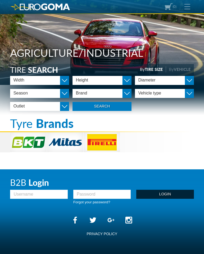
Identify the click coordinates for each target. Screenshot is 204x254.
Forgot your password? (91, 202)
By (151, 69)
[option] (102, 42)
